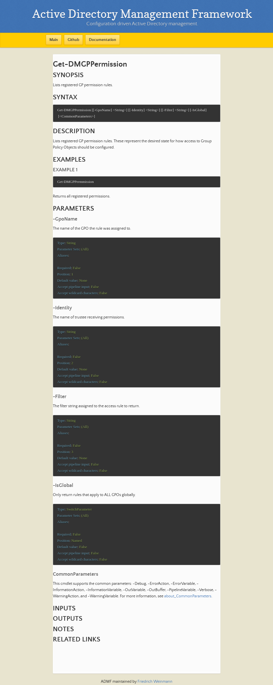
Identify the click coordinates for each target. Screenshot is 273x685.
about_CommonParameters (187, 607)
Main (53, 40)
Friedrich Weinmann (154, 681)
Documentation (102, 40)
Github (73, 40)
